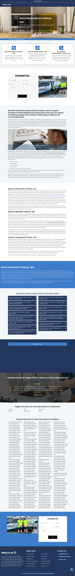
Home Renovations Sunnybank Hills (60, 453)
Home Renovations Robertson (45, 504)
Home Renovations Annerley (14, 428)
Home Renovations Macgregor (45, 428)
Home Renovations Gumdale (29, 461)
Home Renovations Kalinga (29, 488)
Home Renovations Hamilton (29, 463)
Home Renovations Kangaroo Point (31, 490)
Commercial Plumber (46, 563)
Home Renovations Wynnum (59, 499)
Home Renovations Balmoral (14, 442)
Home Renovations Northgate (44, 473)
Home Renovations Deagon (14, 504)
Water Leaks (44, 558)
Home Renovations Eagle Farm (30, 425)
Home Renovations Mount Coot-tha (46, 451)
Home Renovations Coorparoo (15, 497)
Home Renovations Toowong (59, 468)
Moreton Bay (41, 409)
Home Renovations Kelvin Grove (30, 497)
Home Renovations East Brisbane (30, 427)
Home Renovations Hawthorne (30, 464)
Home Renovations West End (59, 485)
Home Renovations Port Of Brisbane (44, 493)
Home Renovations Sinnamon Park (61, 435)
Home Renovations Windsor (59, 492)
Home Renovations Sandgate (59, 425)
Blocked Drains (30, 558)
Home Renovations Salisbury (59, 423)
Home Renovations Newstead (45, 469)
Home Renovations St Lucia (59, 440)
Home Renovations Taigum (59, 456)
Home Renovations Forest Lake (30, 447)
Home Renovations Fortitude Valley (31, 449)
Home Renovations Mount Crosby (45, 452)
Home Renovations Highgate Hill (30, 473)
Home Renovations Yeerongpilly (60, 504)
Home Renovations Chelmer (14, 487)
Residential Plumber (31, 563)
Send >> (22, 96)
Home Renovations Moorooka (45, 445)
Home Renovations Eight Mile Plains (29, 429)
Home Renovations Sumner (59, 449)
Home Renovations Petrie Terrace (45, 487)
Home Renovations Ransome (44, 497)
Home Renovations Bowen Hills (15, 452)
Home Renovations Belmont (14, 449)
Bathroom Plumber (30, 556)
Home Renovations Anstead (14, 430)
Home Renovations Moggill (44, 444)
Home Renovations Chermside (15, 488)
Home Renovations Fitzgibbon (30, 445)
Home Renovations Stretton (59, 447)
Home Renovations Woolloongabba (61, 495)
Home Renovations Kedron (29, 495)
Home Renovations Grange (29, 457)
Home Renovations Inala (28, 480)
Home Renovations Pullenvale (45, 495)
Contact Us (44, 566)
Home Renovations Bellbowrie (15, 447)
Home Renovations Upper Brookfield (59, 470)
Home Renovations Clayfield (14, 493)
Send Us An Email (65, 556)
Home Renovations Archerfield (15, 432)
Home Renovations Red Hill (44, 499)
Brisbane (40, 411)
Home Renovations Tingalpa (59, 466)
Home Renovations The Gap (59, 464)
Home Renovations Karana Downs (30, 492)
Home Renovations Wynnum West (60, 502)
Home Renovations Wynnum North (61, 500)
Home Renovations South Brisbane (61, 437)
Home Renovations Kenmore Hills (30, 500)
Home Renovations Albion (14, 423)
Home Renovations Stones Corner (60, 445)
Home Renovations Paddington (45, 481)
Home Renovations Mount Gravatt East (45, 457)
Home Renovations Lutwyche (44, 425)
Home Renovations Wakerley (59, 481)
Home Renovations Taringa (59, 457)
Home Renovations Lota (43, 423)
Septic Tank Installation (46, 561)
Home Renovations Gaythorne (30, 451)
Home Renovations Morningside (45, 449)
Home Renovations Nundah (44, 478)
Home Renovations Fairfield (29, 440)
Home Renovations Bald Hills (14, 440)
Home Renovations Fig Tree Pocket (31, 444)
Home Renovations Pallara (44, 483)
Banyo (11, 39)
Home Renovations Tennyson (59, 463)
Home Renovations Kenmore (29, 499)
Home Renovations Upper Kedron (60, 473)
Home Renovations (30, 566)
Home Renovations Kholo (29, 504)
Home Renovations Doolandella (15, 505)
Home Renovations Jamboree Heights (29, 484)
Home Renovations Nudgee (44, 475)
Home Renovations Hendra (29, 469)
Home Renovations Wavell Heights (61, 483)
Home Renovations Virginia (59, 478)
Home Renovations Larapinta (44, 422)
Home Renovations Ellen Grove (30, 432)
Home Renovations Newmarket (45, 468)
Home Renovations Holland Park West (30, 477)
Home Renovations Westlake (59, 487)
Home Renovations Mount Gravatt (45, 454)
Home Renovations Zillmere (59, 507)
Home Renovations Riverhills (44, 502)
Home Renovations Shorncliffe (60, 434)
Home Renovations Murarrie (44, 463)
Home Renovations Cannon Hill (15, 475)
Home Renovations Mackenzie (45, 430)
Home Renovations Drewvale (14, 507)
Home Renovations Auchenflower (15, 439)
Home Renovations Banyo (18, 39)
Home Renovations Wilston (59, 490)
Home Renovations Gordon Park (30, 454)
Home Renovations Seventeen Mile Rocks (61, 429)
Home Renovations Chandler (14, 483)
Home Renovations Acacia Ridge (15, 422)
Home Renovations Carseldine (15, 481)
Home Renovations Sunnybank (60, 451)
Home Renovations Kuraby (29, 507)
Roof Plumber (44, 556)
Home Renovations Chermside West (15, 491)
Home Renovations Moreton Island (45, 447)
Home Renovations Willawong (60, 488)
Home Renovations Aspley (14, 437)
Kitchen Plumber (45, 553)
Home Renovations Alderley (14, 425)
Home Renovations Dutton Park (30, 423)
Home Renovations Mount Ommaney (44, 460)
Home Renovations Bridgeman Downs (15, 457)
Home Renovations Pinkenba (44, 490)
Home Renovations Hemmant (29, 468)
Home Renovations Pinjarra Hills (45, 488)
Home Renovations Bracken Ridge (15, 454)
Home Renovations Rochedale (45, 505)
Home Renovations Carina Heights (15, 478)
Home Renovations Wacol (59, 480)
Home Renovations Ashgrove (14, 435)
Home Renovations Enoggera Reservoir (29, 436)
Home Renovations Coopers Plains (15, 495)
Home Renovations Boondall (14, 451)
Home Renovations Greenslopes (30, 459)
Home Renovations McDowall (44, 437)
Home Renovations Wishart (59, 493)
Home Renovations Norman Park (45, 471)
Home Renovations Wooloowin (60, 497)
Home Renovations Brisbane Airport (16, 463)
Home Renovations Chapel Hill (15, 485)
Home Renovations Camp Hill (14, 473)
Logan (25, 409)
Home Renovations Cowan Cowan (15, 500)
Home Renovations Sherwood (60, 432)
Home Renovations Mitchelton (45, 442)
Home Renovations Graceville (29, 456)
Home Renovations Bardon (14, 445)
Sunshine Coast (27, 411)
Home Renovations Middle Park (45, 439)
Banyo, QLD (62, 559)
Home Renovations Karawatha (30, 493)
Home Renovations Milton (44, 440)
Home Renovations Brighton (14, 459)
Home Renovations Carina (14, 476)
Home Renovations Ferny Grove (30, 442)
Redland (10, 411)
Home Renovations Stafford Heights (61, 444)
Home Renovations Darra (14, 502)
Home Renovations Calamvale (15, 471)
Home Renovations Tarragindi (59, 459)
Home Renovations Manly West (45, 434)
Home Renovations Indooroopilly (30, 481)
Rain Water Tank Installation (32, 561)
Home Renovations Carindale (14, 480)
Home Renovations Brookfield (14, 464)
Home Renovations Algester (14, 427)
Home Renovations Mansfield (44, 435)
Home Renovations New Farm (45, 466)
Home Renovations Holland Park (30, 475)
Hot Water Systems (30, 553)
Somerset (10, 409)
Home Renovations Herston (29, 471)
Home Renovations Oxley (44, 480)
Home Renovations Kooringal (29, 505)
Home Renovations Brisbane (14, 461)
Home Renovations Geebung (29, 452)
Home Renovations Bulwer (14, 468)
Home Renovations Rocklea (44, 507)
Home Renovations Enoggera (29, 434)
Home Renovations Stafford (59, 442)
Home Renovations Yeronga (59, 505)
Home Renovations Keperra (29, 502)
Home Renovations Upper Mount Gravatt (60, 476)
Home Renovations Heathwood (30, 466)
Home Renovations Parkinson (45, 485)
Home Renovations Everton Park (30, 439)
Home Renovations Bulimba (14, 466)
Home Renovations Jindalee (29, 487)
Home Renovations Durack (29, 422)
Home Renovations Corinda (14, 499)
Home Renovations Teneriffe (59, 461)
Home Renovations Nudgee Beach (45, 476)
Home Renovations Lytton (44, 427)
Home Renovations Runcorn (59, 422)
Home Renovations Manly (44, 432)
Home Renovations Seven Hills (60, 427)
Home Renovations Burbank (14, 469)
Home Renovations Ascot (14, 434)
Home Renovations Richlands (44, 500)
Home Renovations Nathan (44, 464)
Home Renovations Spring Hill (60, 439)
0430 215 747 (38, 1)
